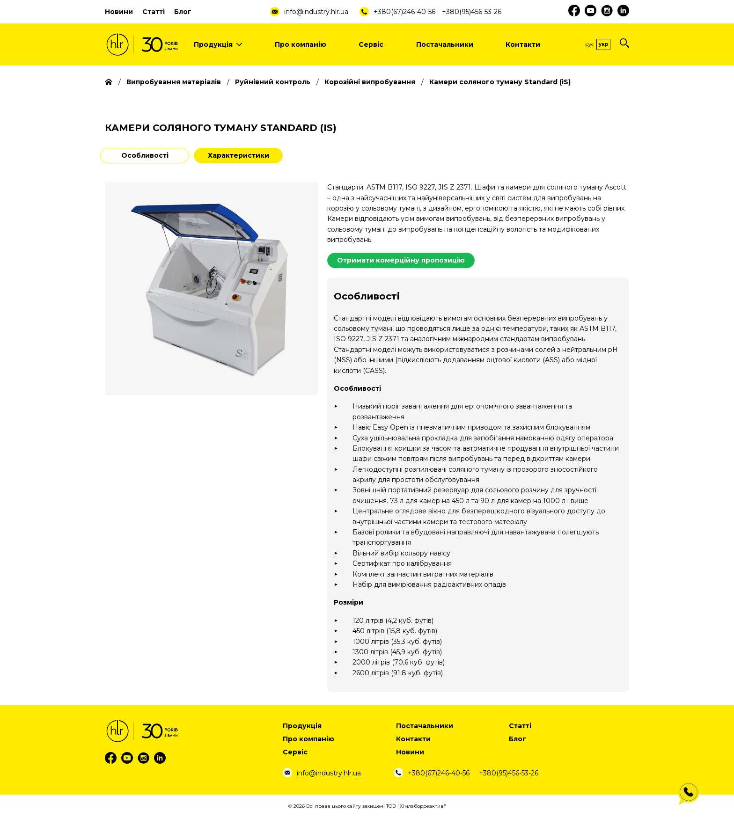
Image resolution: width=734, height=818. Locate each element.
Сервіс (371, 44)
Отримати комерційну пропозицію (401, 260)
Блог (182, 11)
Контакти (523, 44)
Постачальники (444, 44)
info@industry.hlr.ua (316, 11)
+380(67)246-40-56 (404, 11)
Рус (589, 44)
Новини (119, 11)
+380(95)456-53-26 (471, 11)
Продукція (218, 44)
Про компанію (300, 44)
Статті (153, 11)
